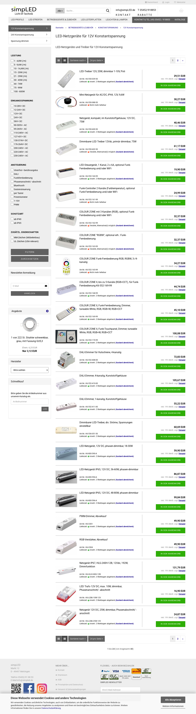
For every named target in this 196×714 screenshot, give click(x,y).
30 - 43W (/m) (19, 79)
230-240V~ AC (19, 155)
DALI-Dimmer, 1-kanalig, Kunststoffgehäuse (102, 399)
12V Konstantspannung (22, 28)
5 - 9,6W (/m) (18, 64)
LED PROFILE (17, 19)
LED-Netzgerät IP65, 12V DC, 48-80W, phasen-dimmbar (108, 492)
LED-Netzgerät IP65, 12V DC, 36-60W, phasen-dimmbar (108, 469)
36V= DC (16, 121)
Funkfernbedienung (21, 177)
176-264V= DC (19, 144)
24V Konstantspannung (22, 34)
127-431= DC (18, 136)
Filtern (29, 252)
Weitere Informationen (173, 706)
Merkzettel (179, 2)
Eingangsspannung (22, 100)
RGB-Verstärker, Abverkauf (93, 539)
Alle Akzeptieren (173, 700)
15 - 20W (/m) (19, 72)
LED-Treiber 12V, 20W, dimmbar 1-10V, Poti (102, 71)
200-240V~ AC (19, 148)
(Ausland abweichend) (124, 82)
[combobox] (78, 60)
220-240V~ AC (19, 151)
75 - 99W (16, 87)
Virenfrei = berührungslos (24, 170)
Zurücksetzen (29, 259)
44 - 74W (16, 83)
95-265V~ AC (19, 128)
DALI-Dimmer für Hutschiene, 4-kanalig (100, 352)
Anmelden (29, 293)
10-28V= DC (18, 105)
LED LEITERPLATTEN (91, 19)
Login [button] (166, 2)
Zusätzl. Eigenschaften (24, 232)
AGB (59, 680)
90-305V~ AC (19, 125)
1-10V (15, 200)
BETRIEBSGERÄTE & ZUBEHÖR (61, 19)
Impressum (62, 675)
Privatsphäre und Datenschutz (70, 685)
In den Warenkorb (171, 85)
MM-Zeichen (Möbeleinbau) (25, 237)
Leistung (16, 55)
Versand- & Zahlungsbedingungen (72, 689)
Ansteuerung (18, 165)
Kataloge (180, 19)
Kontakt (61, 670)
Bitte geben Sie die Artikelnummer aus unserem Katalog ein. (28, 395)
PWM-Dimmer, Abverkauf (92, 516)
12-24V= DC (18, 109)
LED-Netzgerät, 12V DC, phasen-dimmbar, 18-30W (106, 446)
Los (45, 409)
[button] (151, 2)
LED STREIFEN (35, 19)
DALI (15, 173)
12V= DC (16, 113)
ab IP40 (16, 219)
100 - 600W (18, 91)
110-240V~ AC (19, 132)
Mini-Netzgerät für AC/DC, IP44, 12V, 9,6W (101, 94)
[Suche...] (60, 10)
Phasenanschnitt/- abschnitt (26, 181)
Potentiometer (19, 196)
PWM (15, 204)
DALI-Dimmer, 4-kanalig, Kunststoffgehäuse (102, 375)
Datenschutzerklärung (51, 708)
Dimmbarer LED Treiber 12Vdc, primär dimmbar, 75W (107, 141)
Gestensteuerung (20, 189)
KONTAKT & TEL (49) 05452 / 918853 (152, 19)
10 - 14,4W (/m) (20, 68)
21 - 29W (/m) (19, 76)
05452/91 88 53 (25, 677)
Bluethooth (17, 185)
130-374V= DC (19, 140)
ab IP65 (16, 222)
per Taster (17, 193)
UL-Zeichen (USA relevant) (25, 241)
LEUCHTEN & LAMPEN (116, 19)
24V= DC (16, 117)
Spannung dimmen (20, 41)
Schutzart (17, 214)
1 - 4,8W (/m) (18, 60)
